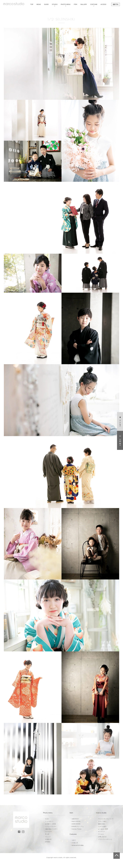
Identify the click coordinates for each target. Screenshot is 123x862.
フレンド (48, 836)
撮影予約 (115, 4)
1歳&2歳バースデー (51, 829)
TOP (31, 4)
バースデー (48, 831)
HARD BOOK (76, 824)
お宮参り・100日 (50, 824)
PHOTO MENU (65, 4)
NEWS (39, 4)
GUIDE (46, 4)
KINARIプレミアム (78, 826)
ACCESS (103, 4)
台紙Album (75, 819)
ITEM (75, 4)
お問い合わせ (120, 440)
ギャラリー (101, 831)
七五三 (47, 819)
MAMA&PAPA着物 (77, 845)
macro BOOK (76, 821)
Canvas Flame (76, 829)
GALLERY (83, 4)
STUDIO (54, 4)
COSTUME (93, 4)
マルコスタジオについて (106, 819)
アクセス (120, 421)
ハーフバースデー (50, 826)
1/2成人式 (48, 839)
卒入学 (47, 834)
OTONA (47, 842)
